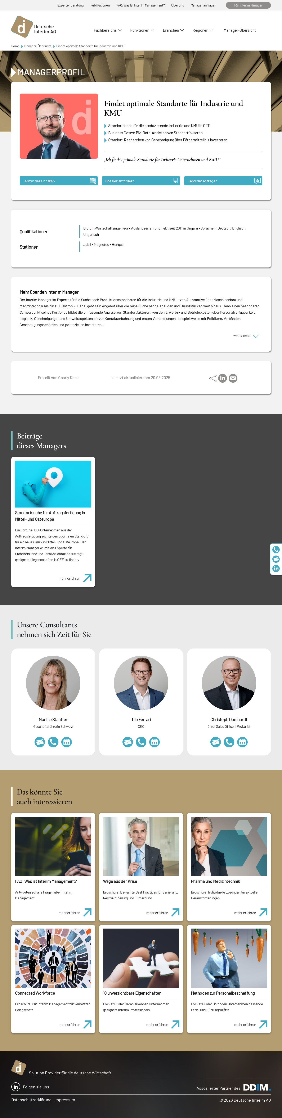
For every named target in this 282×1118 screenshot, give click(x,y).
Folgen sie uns (30, 1086)
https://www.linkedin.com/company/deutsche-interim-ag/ (276, 568)
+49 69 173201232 (229, 742)
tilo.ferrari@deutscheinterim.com (127, 742)
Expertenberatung (70, 5)
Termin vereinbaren (59, 181)
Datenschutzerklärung (31, 1099)
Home (15, 46)
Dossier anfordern (141, 180)
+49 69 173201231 (141, 742)
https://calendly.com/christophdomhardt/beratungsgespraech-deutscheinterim (242, 742)
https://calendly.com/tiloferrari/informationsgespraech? (154, 742)
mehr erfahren (76, 576)
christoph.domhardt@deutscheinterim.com (215, 742)
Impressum (64, 1099)
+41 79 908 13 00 (53, 742)
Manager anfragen (203, 5)
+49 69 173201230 (276, 549)
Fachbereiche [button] (105, 30)
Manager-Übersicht (240, 30)
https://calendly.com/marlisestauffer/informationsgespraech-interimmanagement (66, 742)
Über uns (177, 5)
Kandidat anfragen (224, 181)
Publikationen (100, 5)
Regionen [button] (200, 30)
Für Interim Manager (248, 5)
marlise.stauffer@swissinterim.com (40, 742)
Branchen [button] (171, 30)
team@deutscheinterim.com (276, 559)
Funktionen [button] (139, 30)
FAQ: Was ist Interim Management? (140, 5)
